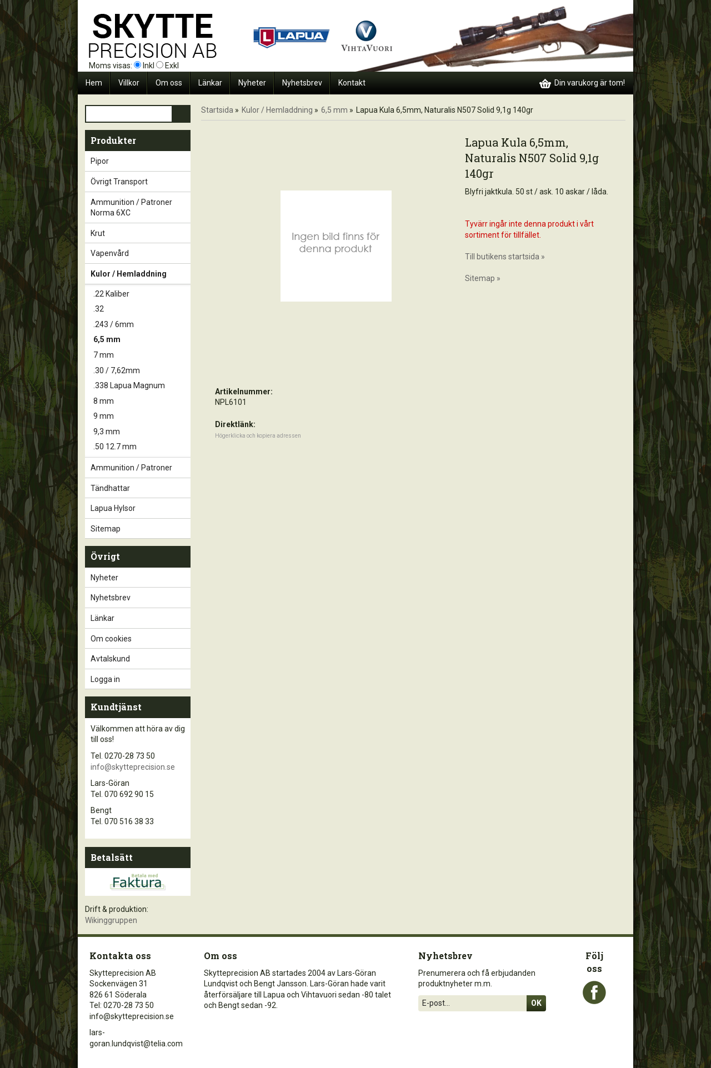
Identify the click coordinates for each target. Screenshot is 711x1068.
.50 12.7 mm (142, 447)
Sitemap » (482, 278)
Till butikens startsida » (505, 256)
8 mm (142, 401)
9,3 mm (142, 432)
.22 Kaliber (142, 294)
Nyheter (252, 82)
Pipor (141, 161)
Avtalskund (110, 658)
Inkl (148, 65)
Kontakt (351, 82)
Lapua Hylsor (141, 508)
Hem (94, 82)
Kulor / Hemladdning (141, 274)
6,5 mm (142, 340)
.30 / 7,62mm (142, 371)
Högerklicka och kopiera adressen (258, 436)
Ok (536, 1003)
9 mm (142, 416)
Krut (141, 233)
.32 (142, 309)
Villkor (128, 82)
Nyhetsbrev (302, 82)
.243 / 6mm (142, 325)
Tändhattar (141, 488)
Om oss (169, 82)
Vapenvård (141, 253)
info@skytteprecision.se (133, 767)
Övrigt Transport (141, 182)
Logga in (105, 679)
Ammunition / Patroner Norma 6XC (141, 207)
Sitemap (106, 528)
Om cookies (111, 638)
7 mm (142, 355)
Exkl (172, 65)
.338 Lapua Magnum (142, 386)
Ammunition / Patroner (141, 468)
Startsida (217, 110)
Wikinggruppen (111, 920)
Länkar (210, 82)
